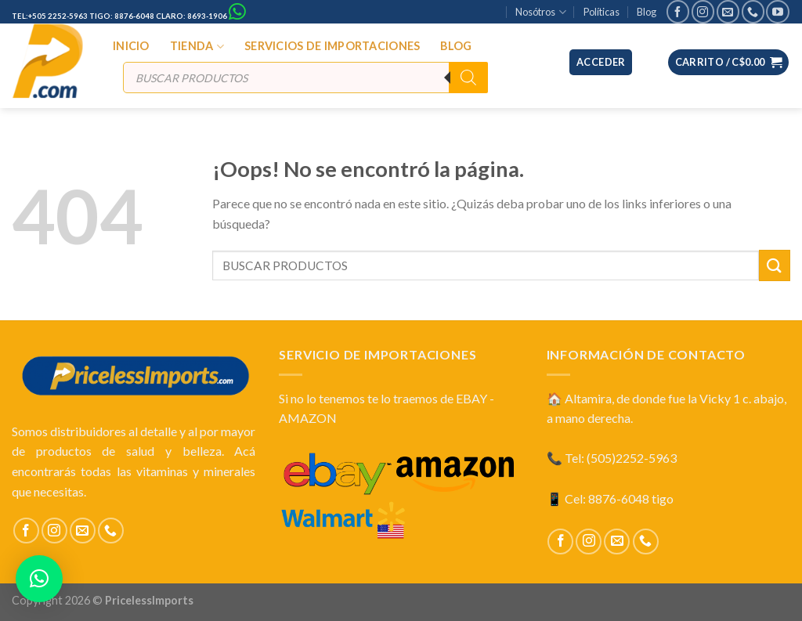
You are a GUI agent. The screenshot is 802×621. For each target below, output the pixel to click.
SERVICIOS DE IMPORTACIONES (332, 45)
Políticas (601, 11)
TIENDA (197, 46)
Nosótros (540, 12)
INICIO (131, 45)
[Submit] (774, 265)
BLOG (455, 45)
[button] (39, 578)
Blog (646, 11)
